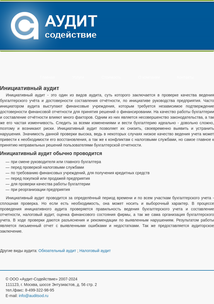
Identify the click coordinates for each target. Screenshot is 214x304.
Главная (47, 77)
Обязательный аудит (57, 250)
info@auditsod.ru (33, 295)
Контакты (185, 77)
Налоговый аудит (95, 250)
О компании (149, 77)
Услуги (78, 77)
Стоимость (111, 77)
